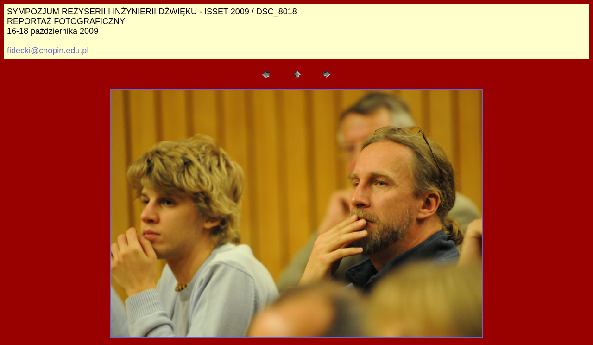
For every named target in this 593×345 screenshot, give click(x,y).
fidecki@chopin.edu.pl (47, 50)
